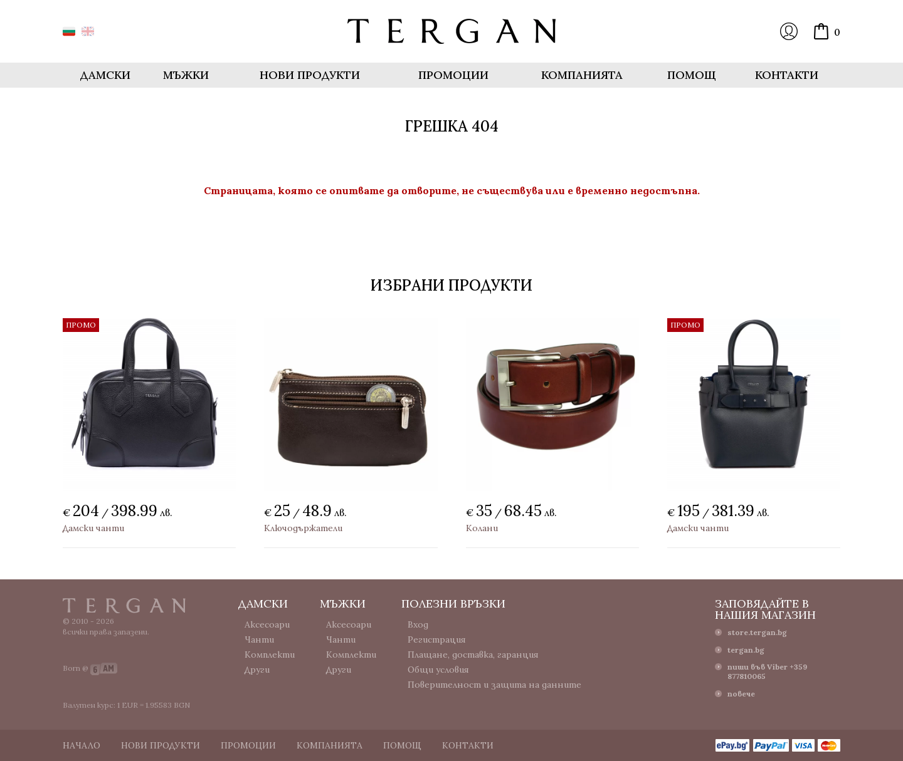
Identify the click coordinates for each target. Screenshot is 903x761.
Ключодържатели (303, 528)
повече (741, 693)
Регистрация (437, 639)
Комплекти (270, 654)
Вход (789, 31)
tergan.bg (745, 650)
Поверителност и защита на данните (494, 684)
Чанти (259, 639)
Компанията (582, 75)
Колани (482, 528)
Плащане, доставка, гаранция (473, 654)
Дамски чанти (93, 528)
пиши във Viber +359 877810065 (767, 671)
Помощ (691, 75)
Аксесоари (267, 624)
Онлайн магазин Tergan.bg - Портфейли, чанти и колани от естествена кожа (451, 31)
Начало (81, 745)
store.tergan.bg (757, 632)
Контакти (786, 75)
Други (257, 669)
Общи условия (438, 669)
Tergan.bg (124, 605)
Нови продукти (310, 75)
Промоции (453, 75)
